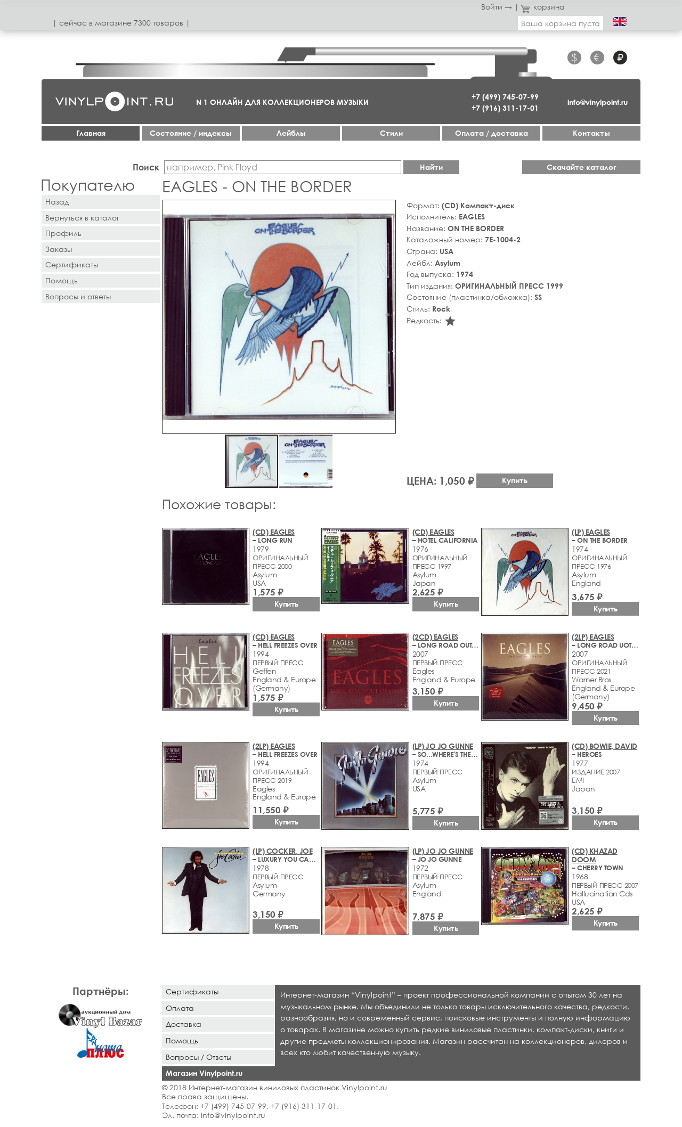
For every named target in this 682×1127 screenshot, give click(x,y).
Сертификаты (71, 264)
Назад (57, 201)
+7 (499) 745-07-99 (505, 96)
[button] (385, 209)
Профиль (63, 233)
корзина (543, 6)
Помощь (61, 280)
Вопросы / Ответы (198, 1056)
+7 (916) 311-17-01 (505, 107)
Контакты (591, 132)
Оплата (180, 1007)
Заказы (58, 249)
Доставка (183, 1023)
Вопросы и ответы (78, 296)
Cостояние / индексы (191, 132)
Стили (391, 132)
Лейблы (291, 132)
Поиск (146, 167)
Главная (90, 132)
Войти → (496, 6)
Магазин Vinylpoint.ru (204, 1072)
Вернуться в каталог (82, 217)
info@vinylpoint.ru (597, 102)
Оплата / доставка (491, 132)
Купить (514, 480)
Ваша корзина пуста (560, 23)
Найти (431, 167)
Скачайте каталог (581, 167)
